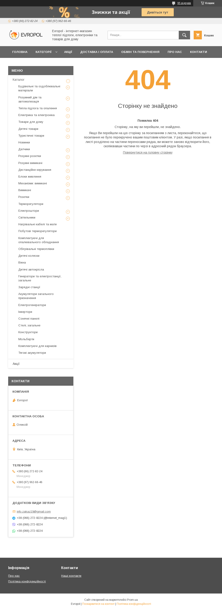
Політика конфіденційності (27, 581)
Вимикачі (24, 190)
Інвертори (25, 311)
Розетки (23, 197)
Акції (68, 52)
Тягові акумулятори (32, 352)
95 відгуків (184, 3)
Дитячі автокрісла (31, 269)
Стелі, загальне (29, 325)
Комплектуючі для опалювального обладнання (38, 240)
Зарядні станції (29, 287)
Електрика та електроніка (36, 115)
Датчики (24, 149)
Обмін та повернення (140, 52)
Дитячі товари (28, 129)
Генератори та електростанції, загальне (39, 278)
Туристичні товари (31, 135)
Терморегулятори (30, 204)
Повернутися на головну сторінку (148, 152)
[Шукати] (184, 35)
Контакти (198, 52)
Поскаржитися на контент (98, 603)
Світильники (26, 217)
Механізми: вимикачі (32, 183)
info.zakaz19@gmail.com (34, 511)
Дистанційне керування (34, 169)
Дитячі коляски (28, 255)
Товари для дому (30, 121)
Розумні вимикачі (30, 163)
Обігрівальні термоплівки (36, 249)
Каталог (18, 79)
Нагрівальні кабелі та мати (37, 224)
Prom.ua (132, 599)
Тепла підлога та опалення (37, 108)
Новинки (24, 142)
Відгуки (18, 63)
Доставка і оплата (96, 52)
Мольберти (26, 339)
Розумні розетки (29, 156)
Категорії (43, 52)
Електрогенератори (32, 305)
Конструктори (28, 332)
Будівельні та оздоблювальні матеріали (39, 88)
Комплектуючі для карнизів (37, 346)
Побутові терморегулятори (37, 231)
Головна (19, 52)
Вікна (22, 262)
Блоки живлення (29, 176)
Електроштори (28, 210)
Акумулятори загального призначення (36, 296)
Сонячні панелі (28, 318)
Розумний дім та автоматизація (29, 99)
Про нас (175, 52)
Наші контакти (71, 575)
